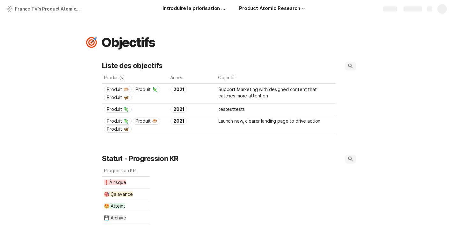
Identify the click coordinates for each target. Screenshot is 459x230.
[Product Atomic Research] (273, 9)
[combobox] (135, 93)
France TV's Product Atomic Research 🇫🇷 (49, 9)
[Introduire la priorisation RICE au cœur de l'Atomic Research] (194, 9)
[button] (303, 8)
